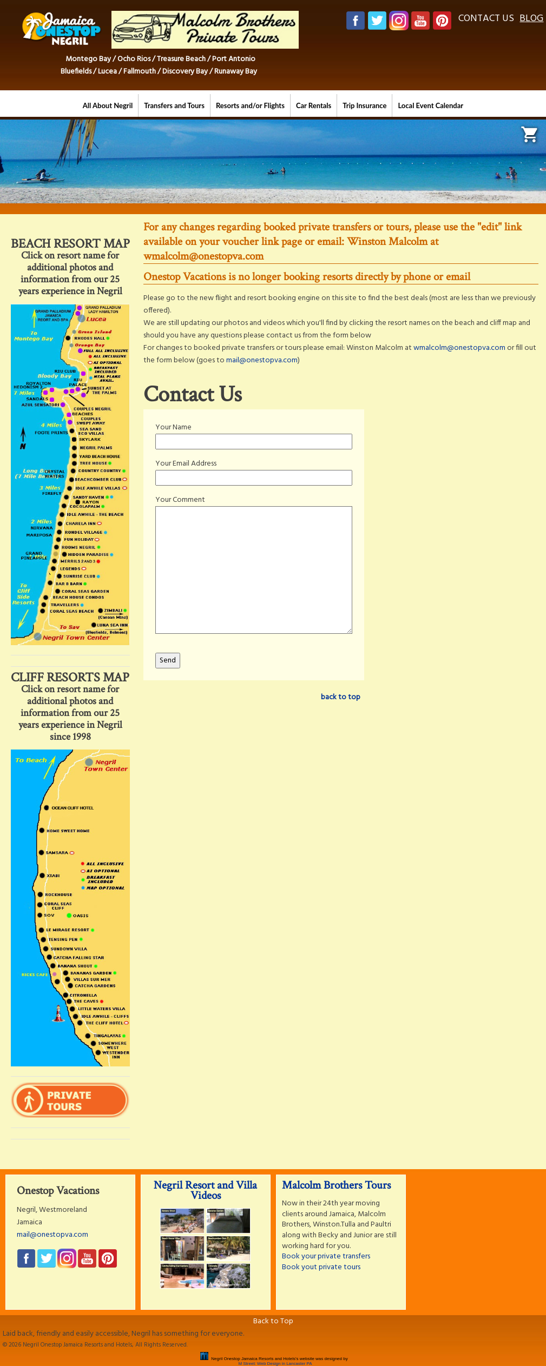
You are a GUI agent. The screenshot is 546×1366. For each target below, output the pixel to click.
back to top (340, 697)
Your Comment (180, 500)
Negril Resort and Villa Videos (205, 1190)
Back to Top (273, 1321)
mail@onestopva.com (262, 360)
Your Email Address (185, 463)
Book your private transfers (326, 1256)
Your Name (173, 427)
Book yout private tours (321, 1267)
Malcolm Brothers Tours (336, 1185)
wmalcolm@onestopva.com (459, 348)
